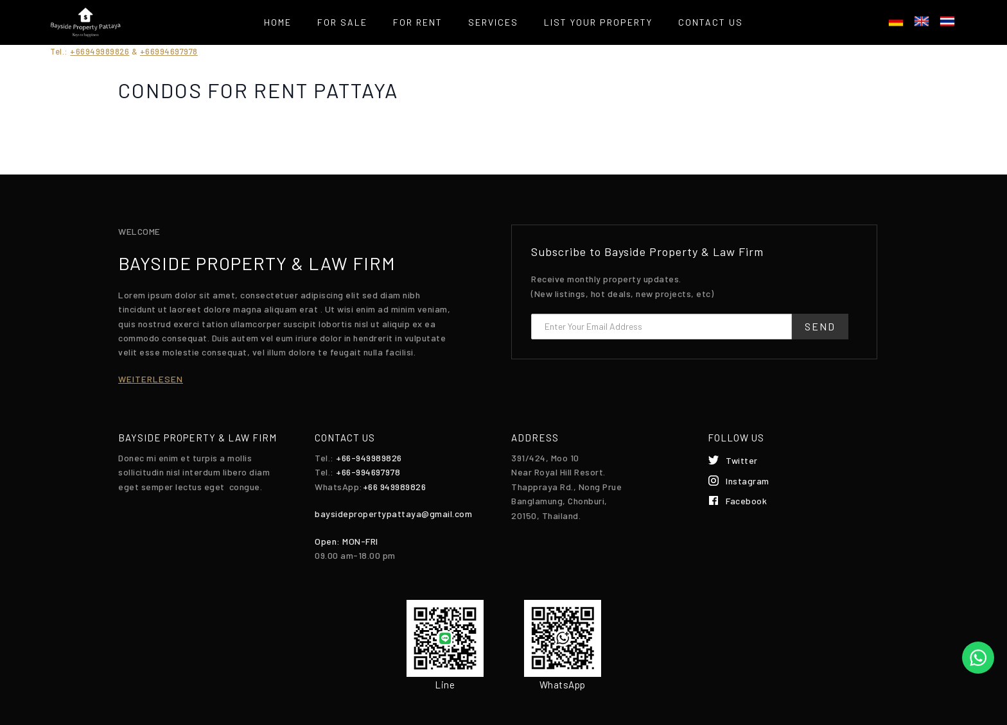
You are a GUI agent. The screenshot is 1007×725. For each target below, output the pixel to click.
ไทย (947, 21)
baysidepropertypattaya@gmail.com (393, 513)
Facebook (746, 500)
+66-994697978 (368, 471)
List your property (598, 22)
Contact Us (710, 22)
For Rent (417, 22)
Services (493, 22)
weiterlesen (150, 378)
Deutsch (896, 21)
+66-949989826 (369, 457)
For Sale (342, 22)
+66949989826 (99, 51)
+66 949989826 (394, 486)
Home (278, 22)
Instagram (747, 480)
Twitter (742, 460)
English (921, 21)
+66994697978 (169, 51)
